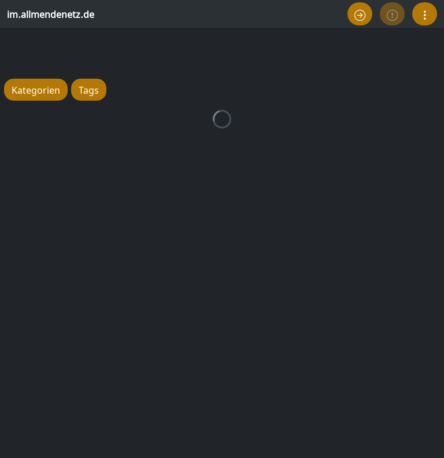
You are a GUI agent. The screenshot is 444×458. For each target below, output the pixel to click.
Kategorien (36, 89)
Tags (89, 89)
